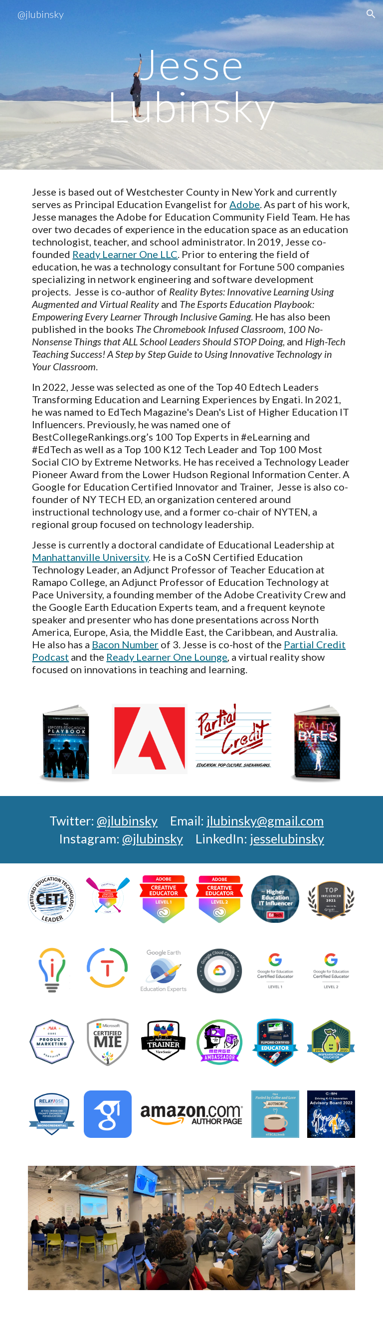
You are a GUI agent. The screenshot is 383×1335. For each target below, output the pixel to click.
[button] (371, 14)
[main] (191, 85)
